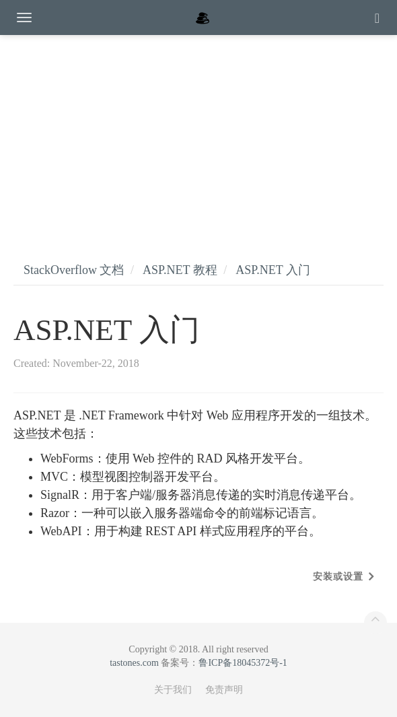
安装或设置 (338, 577)
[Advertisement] (198, 134)
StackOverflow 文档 (74, 270)
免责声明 (224, 690)
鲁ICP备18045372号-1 (243, 663)
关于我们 (173, 690)
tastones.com (134, 663)
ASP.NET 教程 (180, 270)
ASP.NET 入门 (273, 270)
